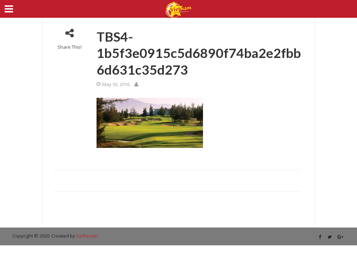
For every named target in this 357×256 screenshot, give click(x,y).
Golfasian (87, 236)
